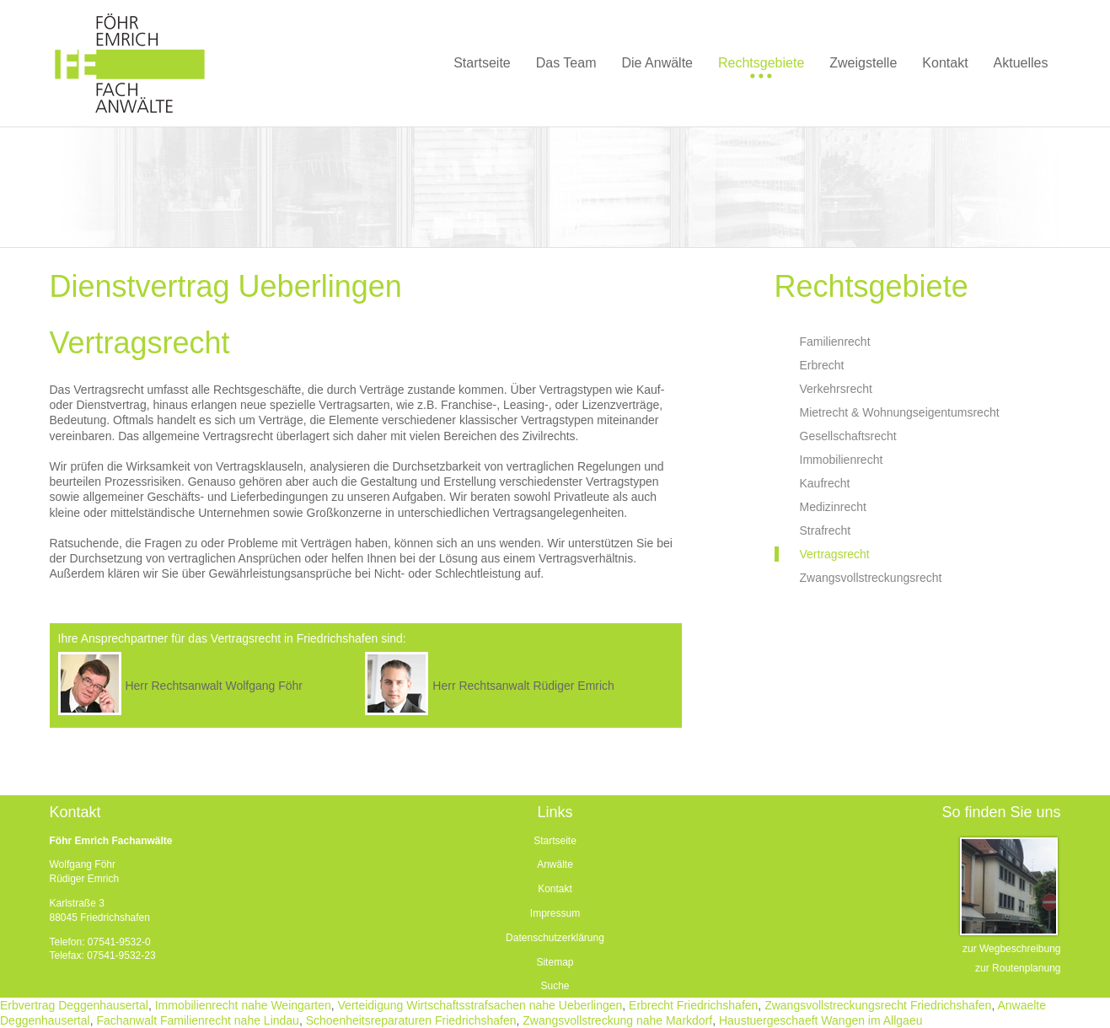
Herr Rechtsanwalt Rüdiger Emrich (523, 685)
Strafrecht (825, 530)
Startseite (555, 841)
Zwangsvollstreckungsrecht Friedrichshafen (877, 1005)
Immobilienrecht (841, 459)
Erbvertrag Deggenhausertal (74, 1005)
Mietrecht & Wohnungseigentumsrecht (900, 412)
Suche (554, 986)
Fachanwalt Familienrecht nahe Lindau (197, 1020)
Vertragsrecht (835, 554)
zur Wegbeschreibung (1012, 949)
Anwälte (555, 864)
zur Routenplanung (1017, 968)
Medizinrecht (833, 507)
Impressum (555, 913)
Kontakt (555, 889)
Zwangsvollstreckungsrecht (871, 577)
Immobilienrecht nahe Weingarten (243, 1005)
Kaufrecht (825, 483)
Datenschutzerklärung (555, 938)
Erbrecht (822, 365)
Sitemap (554, 962)
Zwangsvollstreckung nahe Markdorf (617, 1020)
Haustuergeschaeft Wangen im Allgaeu (821, 1020)
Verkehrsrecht (836, 389)
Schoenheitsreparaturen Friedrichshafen (411, 1020)
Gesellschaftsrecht (848, 436)
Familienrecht (835, 341)
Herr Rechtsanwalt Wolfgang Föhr (214, 685)
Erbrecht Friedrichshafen (693, 1005)
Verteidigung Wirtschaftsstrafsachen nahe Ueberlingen (480, 1005)
